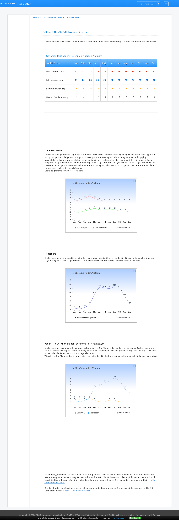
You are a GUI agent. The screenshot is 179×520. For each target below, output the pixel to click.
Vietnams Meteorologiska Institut (91, 515)
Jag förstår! (135, 518)
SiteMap (70, 515)
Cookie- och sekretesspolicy (121, 515)
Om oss (156, 515)
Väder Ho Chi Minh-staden (77, 490)
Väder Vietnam (50, 17)
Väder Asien (37, 17)
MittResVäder (21, 3)
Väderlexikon (59, 515)
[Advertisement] (18, 52)
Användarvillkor (143, 515)
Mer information (119, 518)
